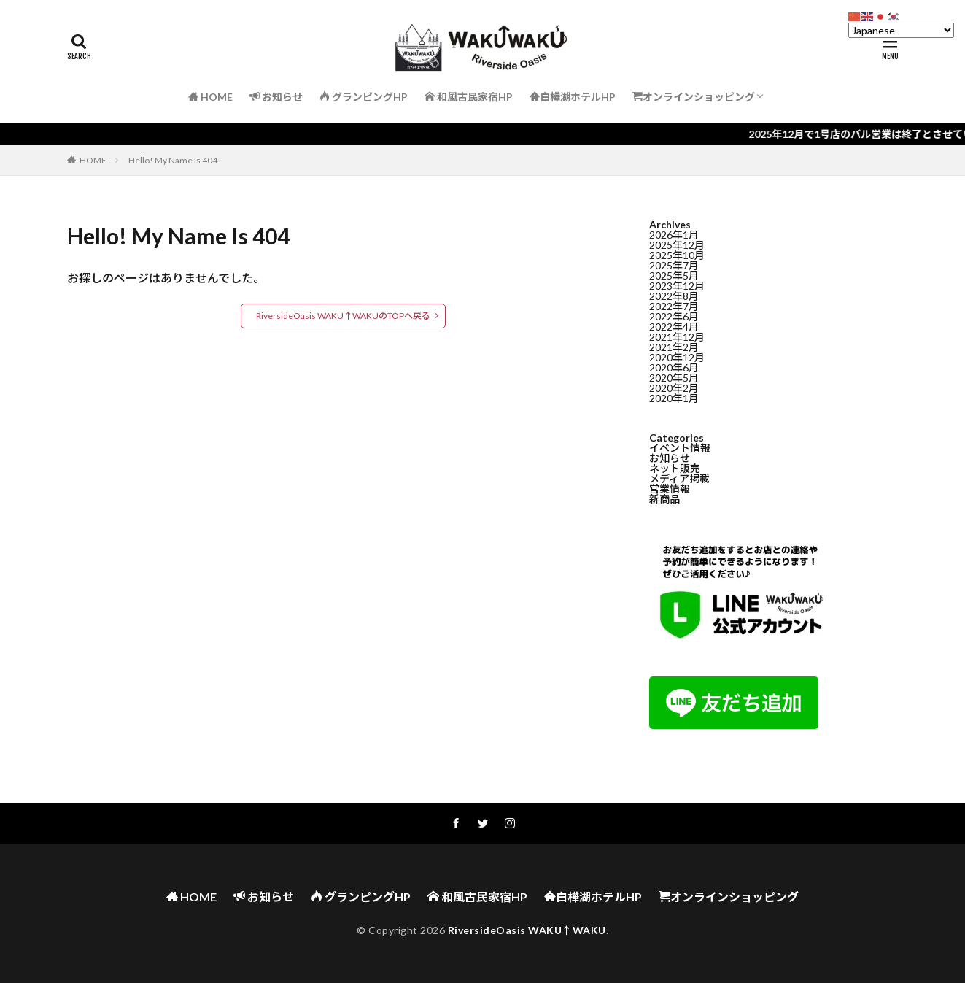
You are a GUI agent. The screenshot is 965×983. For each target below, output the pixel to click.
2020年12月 (677, 358)
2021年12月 (677, 338)
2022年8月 (674, 297)
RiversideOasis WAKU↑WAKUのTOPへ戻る (343, 315)
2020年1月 (674, 399)
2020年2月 (674, 389)
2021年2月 (674, 348)
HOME (93, 160)
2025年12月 (677, 246)
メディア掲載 (679, 480)
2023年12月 (677, 287)
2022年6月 (674, 318)
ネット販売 (674, 469)
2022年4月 (674, 328)
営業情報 (669, 490)
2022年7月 (674, 307)
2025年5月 (674, 277)
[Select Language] (901, 30)
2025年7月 (674, 267)
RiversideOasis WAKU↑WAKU (527, 930)
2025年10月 (677, 256)
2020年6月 (674, 369)
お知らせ (669, 459)
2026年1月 (674, 236)
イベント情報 (679, 449)
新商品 (664, 500)
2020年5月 (674, 379)
